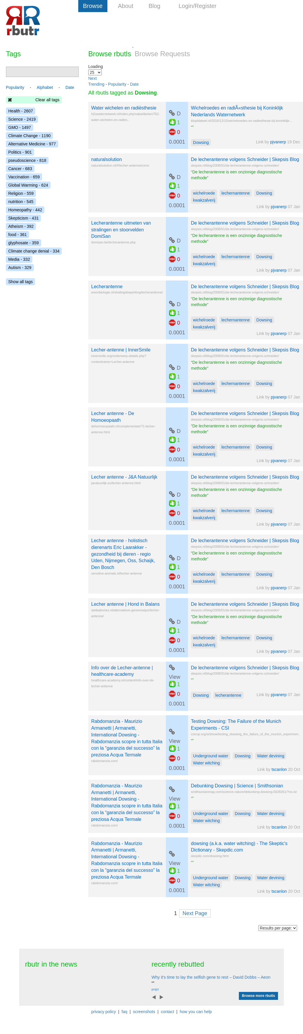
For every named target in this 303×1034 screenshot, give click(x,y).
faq (124, 1011)
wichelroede (204, 193)
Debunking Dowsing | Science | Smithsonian (237, 785)
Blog (154, 6)
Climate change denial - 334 (33, 251)
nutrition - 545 (21, 201)
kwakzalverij (204, 200)
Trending (96, 84)
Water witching (206, 763)
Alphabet (45, 87)
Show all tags (20, 281)
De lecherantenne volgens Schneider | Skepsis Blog (245, 159)
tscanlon (279, 769)
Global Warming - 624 (28, 185)
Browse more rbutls (258, 996)
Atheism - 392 (21, 226)
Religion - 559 (21, 193)
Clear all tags (47, 99)
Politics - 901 (20, 152)
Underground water (210, 755)
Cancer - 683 (20, 168)
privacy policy (103, 1011)
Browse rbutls (109, 54)
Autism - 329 (19, 267)
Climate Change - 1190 (29, 135)
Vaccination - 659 (24, 177)
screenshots (144, 1011)
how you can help (196, 1011)
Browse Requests (162, 54)
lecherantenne (228, 695)
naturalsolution (106, 159)
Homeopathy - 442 (25, 210)
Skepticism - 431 (23, 218)
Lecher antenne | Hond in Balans (125, 604)
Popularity (117, 84)
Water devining (270, 755)
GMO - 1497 (19, 127)
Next (92, 78)
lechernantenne (236, 193)
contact (167, 1011)
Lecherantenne (107, 286)
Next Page (194, 913)
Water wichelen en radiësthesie (124, 107)
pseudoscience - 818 (27, 160)
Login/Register (198, 6)
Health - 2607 (20, 111)
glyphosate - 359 (23, 242)
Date (134, 84)
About (125, 6)
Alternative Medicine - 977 (32, 144)
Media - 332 (19, 259)
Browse (93, 6)
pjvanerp (278, 142)
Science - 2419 (22, 119)
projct (155, 989)
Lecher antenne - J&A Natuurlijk (124, 476)
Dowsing (201, 142)
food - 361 (17, 234)
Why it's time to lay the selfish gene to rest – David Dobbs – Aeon (211, 977)
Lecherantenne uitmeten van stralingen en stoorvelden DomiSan (121, 229)
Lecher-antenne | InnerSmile (121, 349)
